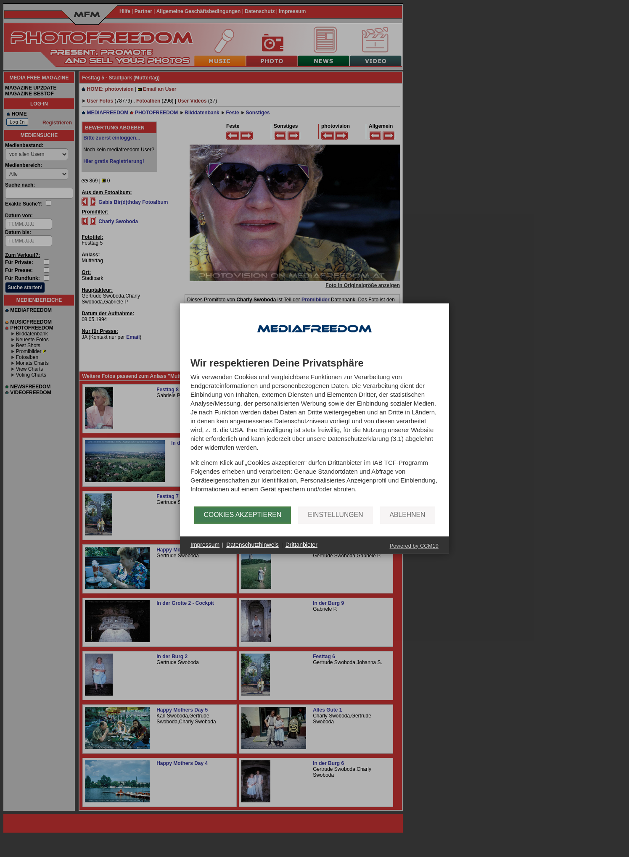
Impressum (204, 544)
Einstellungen (335, 514)
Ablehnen (408, 514)
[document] (314, 432)
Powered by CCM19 (414, 545)
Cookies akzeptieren (243, 514)
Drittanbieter (301, 544)
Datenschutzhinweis (252, 544)
